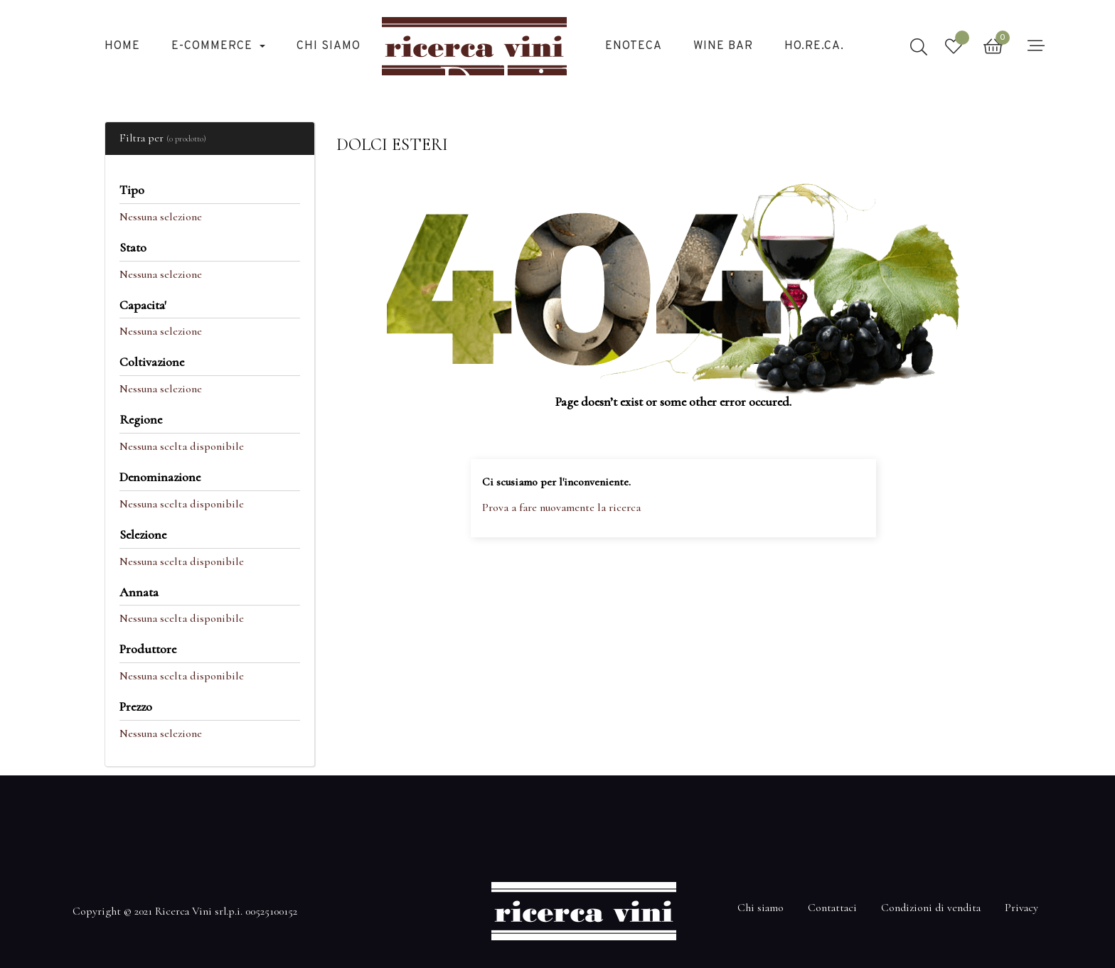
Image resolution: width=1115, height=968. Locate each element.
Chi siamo (760, 907)
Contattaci (832, 907)
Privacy (1021, 907)
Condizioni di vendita (931, 907)
